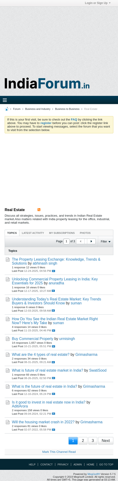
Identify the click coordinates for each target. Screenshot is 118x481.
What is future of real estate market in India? (47, 370)
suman (76, 303)
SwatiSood (98, 370)
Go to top (106, 464)
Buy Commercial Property (32, 339)
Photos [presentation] (85, 233)
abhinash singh (45, 263)
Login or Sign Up (98, 3)
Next (106, 440)
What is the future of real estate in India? (44, 386)
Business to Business (67, 109)
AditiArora (20, 406)
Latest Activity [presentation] (33, 233)
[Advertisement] (59, 39)
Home (90, 464)
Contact (46, 464)
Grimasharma (86, 355)
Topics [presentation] (12, 233)
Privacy (63, 464)
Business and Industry (37, 109)
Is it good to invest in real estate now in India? (49, 402)
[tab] (12, 233)
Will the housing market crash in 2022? (43, 422)
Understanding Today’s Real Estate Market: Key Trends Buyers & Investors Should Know (56, 301)
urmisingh (67, 339)
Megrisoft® (93, 474)
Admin (77, 464)
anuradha (56, 283)
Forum (17, 109)
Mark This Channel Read (59, 452)
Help (32, 464)
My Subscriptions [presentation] (62, 233)
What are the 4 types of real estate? (40, 355)
